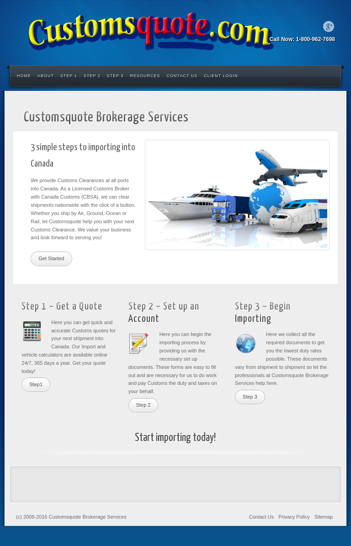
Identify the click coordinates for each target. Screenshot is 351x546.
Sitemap (323, 517)
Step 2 (92, 76)
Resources (145, 76)
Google (328, 26)
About (45, 76)
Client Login (221, 76)
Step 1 (68, 76)
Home (24, 76)
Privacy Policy (293, 517)
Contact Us (182, 76)
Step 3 (115, 76)
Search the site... (329, 76)
